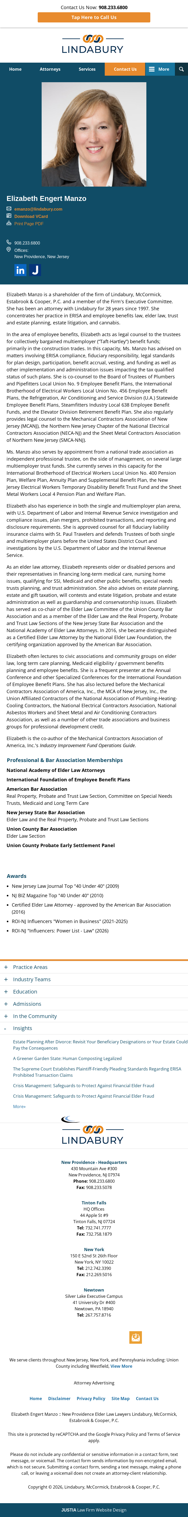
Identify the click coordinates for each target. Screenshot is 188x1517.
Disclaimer (59, 1398)
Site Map (121, 1398)
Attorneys (50, 69)
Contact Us (125, 69)
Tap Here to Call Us (94, 17)
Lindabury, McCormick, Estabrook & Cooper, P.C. (112, 1487)
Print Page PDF (28, 224)
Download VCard (31, 216)
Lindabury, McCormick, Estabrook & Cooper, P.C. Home (94, 45)
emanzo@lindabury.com (38, 209)
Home (15, 69)
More (163, 69)
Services (87, 69)
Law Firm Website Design (94, 1510)
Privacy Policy (91, 1398)
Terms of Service (163, 1434)
